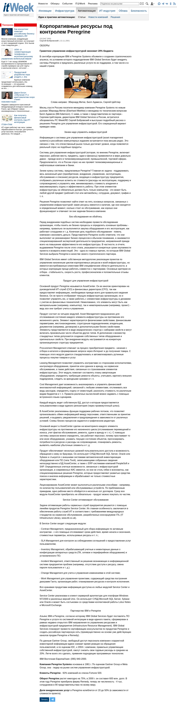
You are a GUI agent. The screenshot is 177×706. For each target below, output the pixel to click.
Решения (115, 17)
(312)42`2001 (45, 39)
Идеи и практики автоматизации (16, 15)
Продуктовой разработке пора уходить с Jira (22, 74)
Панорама (7, 25)
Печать (44, 699)
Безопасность (139, 10)
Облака (123, 10)
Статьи (82, 17)
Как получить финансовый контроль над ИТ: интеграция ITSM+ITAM (16, 120)
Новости (43, 3)
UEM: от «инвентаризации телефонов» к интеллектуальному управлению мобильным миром (17, 54)
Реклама (92, 3)
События (67, 3)
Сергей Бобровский (49, 41)
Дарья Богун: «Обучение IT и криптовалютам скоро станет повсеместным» (18, 97)
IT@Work (80, 3)
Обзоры (55, 3)
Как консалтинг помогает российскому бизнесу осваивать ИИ (24, 32)
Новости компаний (98, 17)
